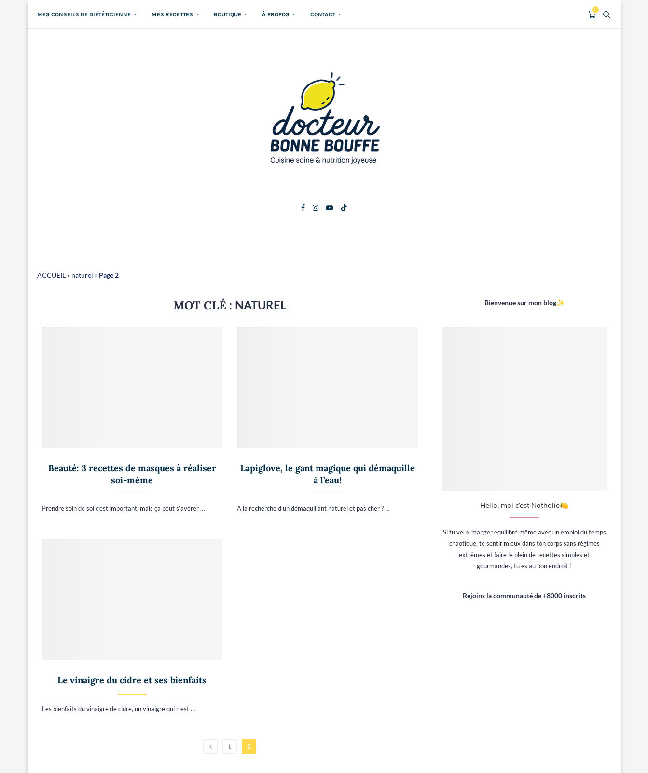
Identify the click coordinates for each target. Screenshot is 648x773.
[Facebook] (303, 207)
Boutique (227, 14)
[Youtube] (329, 207)
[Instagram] (315, 207)
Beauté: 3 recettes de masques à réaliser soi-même (132, 474)
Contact (322, 14)
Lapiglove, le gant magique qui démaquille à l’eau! (327, 474)
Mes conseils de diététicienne (84, 14)
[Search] (606, 14)
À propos (276, 14)
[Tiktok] (344, 207)
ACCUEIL (51, 275)
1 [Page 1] (229, 746)
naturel (82, 275)
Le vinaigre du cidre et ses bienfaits (132, 680)
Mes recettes (172, 14)
